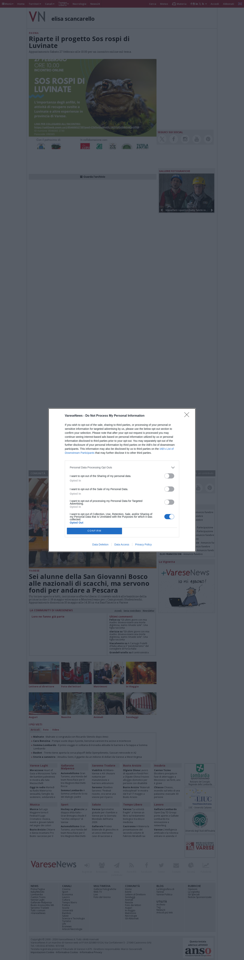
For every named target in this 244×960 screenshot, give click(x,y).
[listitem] (122, 468)
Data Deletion (100, 544)
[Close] (188, 416)
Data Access (121, 544)
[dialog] (122, 480)
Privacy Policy (143, 544)
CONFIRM (94, 530)
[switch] (169, 475)
